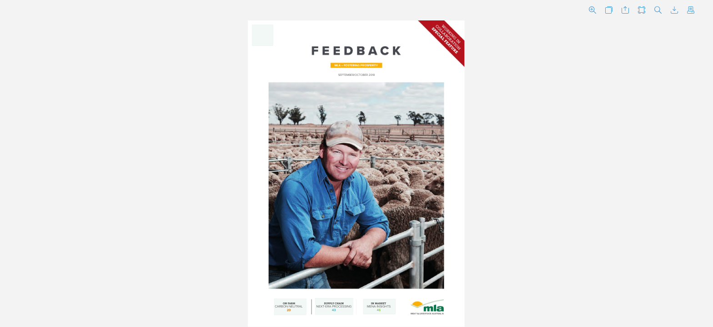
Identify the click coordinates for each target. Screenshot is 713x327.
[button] (592, 10)
